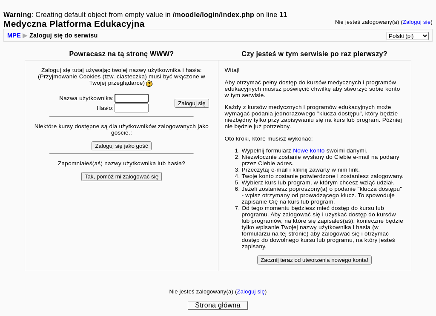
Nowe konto (309, 150)
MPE (14, 35)
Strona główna (217, 305)
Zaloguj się (416, 22)
